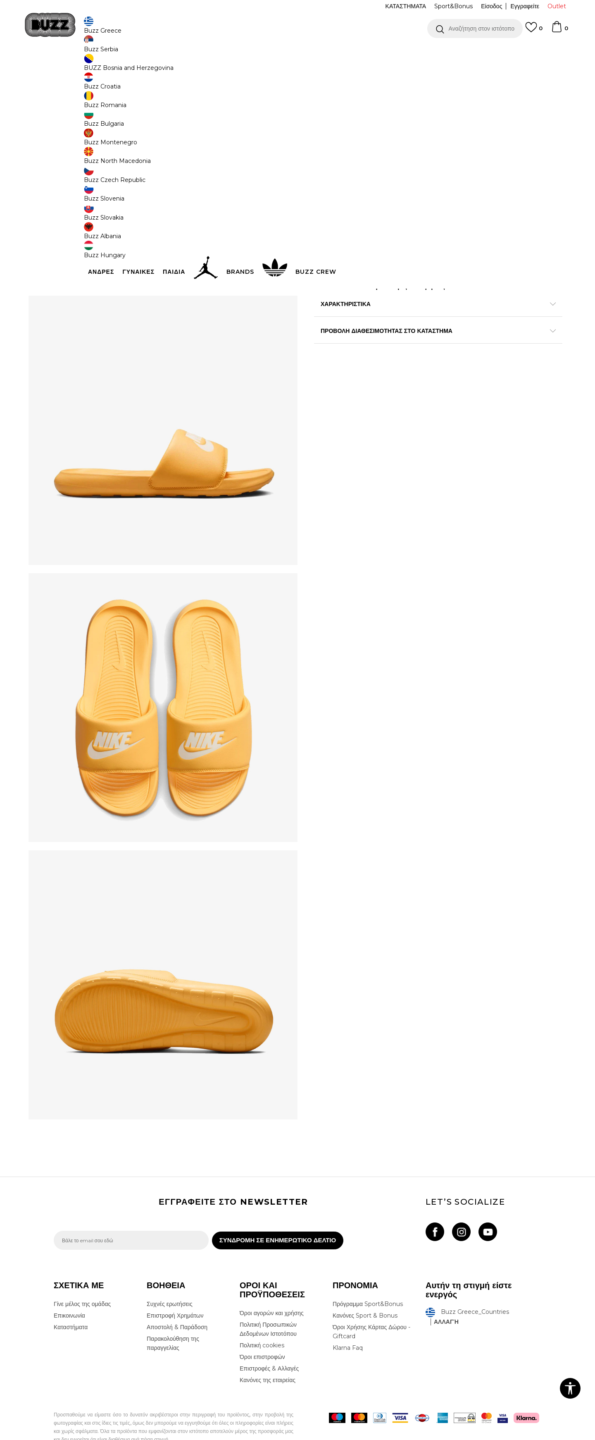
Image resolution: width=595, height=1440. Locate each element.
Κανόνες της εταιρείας (267, 1357)
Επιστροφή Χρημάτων (175, 1292)
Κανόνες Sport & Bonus (365, 1292)
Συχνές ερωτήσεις (170, 1281)
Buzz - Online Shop (77, 66)
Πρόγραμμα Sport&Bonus (368, 1281)
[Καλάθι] (559, 30)
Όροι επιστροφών (262, 1333)
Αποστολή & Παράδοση (177, 1304)
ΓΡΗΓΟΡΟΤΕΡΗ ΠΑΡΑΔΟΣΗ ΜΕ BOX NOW (273, 53)
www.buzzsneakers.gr (114, 1435)
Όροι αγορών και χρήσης (272, 1290)
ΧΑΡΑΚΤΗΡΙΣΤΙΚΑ (421, 345)
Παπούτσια (145, 66)
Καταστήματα (71, 1304)
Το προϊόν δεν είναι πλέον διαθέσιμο (378, 191)
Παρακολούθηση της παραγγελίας (173, 1320)
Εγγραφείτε (524, 6)
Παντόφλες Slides (226, 66)
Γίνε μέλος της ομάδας (82, 1281)
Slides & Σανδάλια (182, 66)
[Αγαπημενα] (534, 31)
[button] (475, 28)
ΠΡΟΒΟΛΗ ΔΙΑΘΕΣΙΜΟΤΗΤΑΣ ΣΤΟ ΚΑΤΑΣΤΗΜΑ (421, 372)
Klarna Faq (348, 1324)
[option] (297, 53)
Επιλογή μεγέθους (337, 130)
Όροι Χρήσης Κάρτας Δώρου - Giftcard (371, 1308)
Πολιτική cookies (262, 1322)
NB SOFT (192, 1435)
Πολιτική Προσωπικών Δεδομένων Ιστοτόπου (268, 1306)
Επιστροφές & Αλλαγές (269, 1345)
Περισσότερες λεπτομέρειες (450, 328)
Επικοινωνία (69, 1292)
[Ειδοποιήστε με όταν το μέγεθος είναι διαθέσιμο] (326, 144)
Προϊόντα (117, 66)
